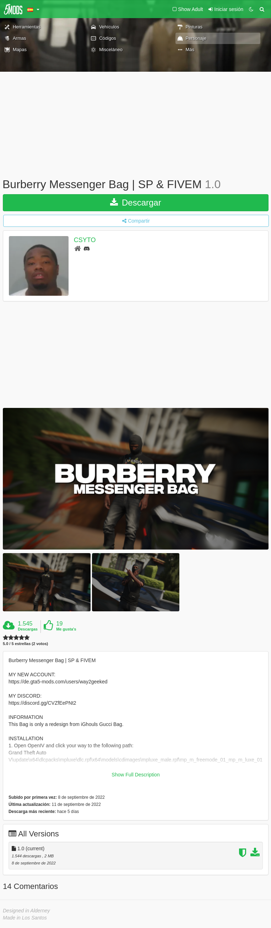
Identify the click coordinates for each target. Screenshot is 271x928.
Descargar (135, 202)
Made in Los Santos (25, 918)
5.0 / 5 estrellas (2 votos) (25, 644)
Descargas (28, 629)
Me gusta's (66, 629)
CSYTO (85, 240)
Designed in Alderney (26, 910)
